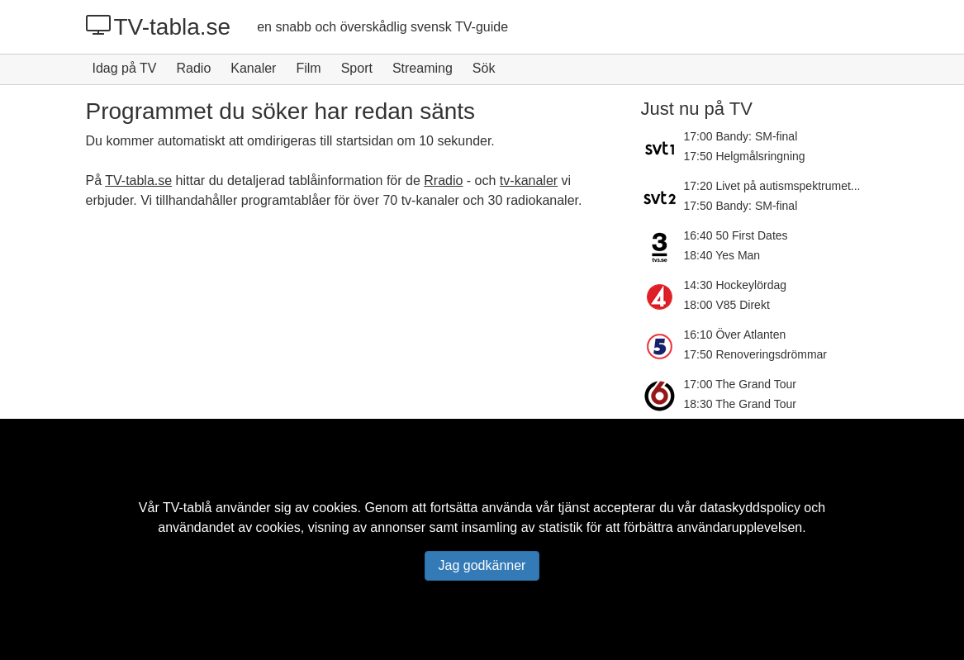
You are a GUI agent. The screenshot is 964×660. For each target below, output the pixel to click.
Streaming (422, 68)
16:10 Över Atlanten (735, 334)
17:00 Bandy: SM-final (741, 136)
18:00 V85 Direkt (727, 304)
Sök (484, 68)
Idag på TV (125, 68)
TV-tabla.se (158, 26)
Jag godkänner (482, 565)
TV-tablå (187, 508)
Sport (357, 68)
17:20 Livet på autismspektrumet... (772, 185)
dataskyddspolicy (750, 508)
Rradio (443, 180)
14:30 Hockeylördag (735, 285)
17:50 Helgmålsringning (744, 156)
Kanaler (253, 68)
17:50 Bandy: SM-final (741, 205)
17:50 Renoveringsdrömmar (756, 354)
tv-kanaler (529, 180)
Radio (193, 68)
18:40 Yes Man (722, 255)
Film (308, 68)
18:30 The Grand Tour (740, 404)
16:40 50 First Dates (736, 235)
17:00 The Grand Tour (740, 384)
